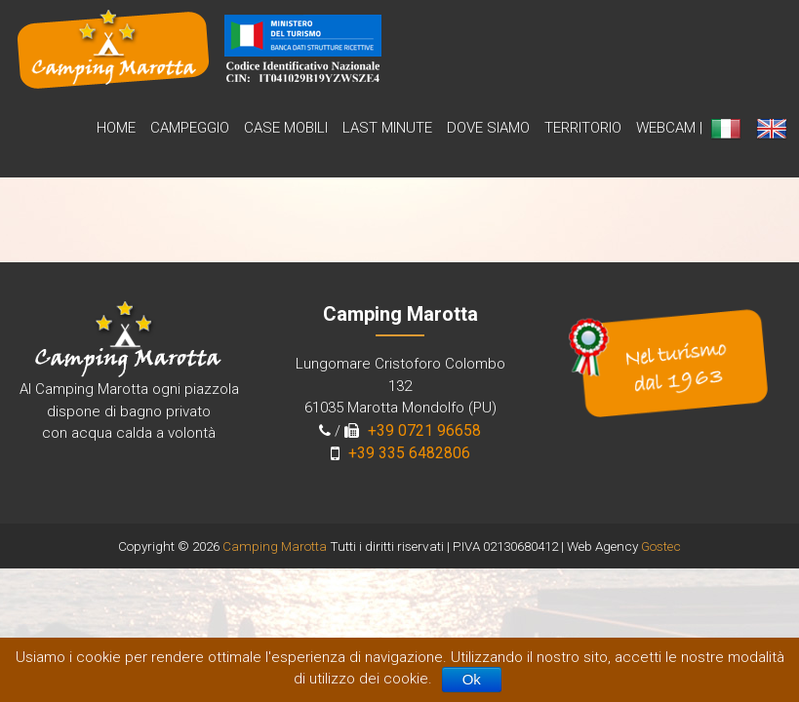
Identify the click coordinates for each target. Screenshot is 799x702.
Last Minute (387, 127)
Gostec (661, 546)
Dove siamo (488, 127)
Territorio (582, 127)
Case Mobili (286, 127)
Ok (471, 679)
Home (116, 127)
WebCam (666, 127)
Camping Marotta (274, 546)
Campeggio (189, 127)
